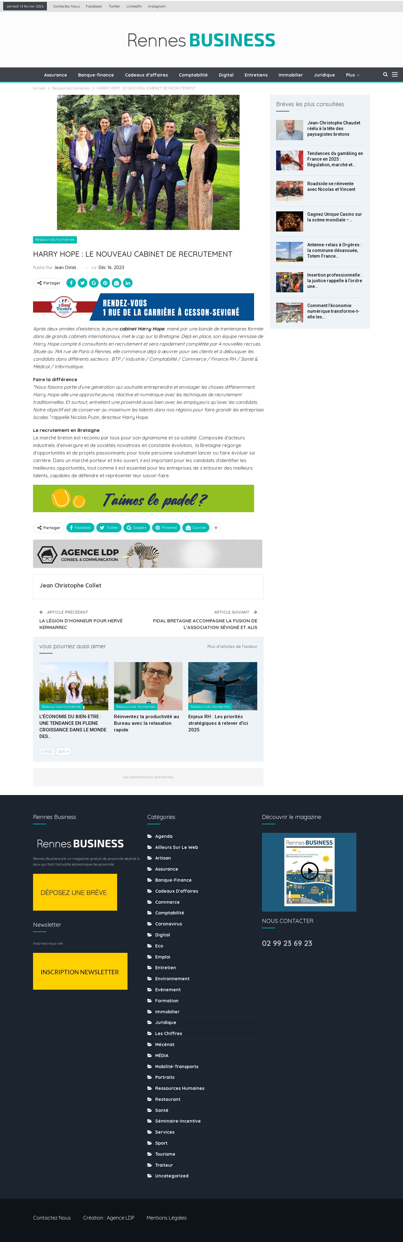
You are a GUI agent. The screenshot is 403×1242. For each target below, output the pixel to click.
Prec (47, 751)
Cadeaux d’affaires (146, 75)
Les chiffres (168, 1033)
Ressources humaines (55, 239)
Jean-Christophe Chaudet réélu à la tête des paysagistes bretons (333, 128)
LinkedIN (134, 6)
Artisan (163, 858)
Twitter (114, 6)
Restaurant (167, 1099)
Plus (350, 75)
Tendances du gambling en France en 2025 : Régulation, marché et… (335, 159)
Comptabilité (193, 75)
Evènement (168, 990)
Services (164, 1132)
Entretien (165, 967)
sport (161, 1143)
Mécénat (164, 1044)
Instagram (157, 6)
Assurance (55, 75)
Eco (159, 946)
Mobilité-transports (176, 1066)
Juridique (324, 75)
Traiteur (164, 1165)
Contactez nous (66, 6)
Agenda (164, 836)
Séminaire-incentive (178, 1121)
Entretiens (256, 75)
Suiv (63, 751)
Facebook (94, 6)
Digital (226, 75)
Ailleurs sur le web (176, 847)
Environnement (172, 979)
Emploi (162, 957)
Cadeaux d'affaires (176, 891)
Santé (161, 1110)
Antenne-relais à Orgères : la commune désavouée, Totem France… (334, 250)
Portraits (164, 1077)
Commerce (167, 902)
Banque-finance (96, 75)
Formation (167, 1001)
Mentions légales (167, 1218)
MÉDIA (161, 1055)
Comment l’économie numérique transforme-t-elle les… (333, 311)
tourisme (165, 1154)
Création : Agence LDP (108, 1218)
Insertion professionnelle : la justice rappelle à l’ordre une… (334, 280)
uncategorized (172, 1176)
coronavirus (168, 924)
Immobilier (291, 75)
